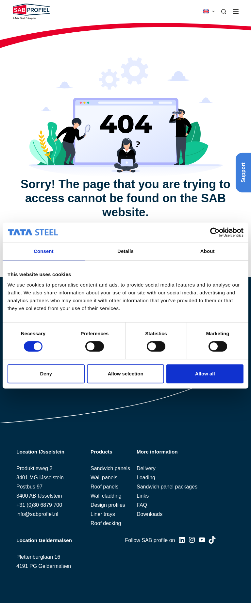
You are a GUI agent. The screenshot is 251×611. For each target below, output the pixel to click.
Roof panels (104, 486)
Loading (146, 477)
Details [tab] (125, 251)
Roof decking (106, 523)
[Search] (223, 11)
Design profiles (108, 505)
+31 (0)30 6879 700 (39, 505)
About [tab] (207, 251)
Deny (46, 373)
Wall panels (104, 477)
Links (143, 496)
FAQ (142, 505)
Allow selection (125, 373)
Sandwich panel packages (167, 486)
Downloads (149, 514)
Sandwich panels (110, 468)
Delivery (146, 468)
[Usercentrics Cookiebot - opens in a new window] (214, 232)
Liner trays (103, 514)
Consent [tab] (44, 251)
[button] (209, 11)
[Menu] (236, 11)
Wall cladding (106, 496)
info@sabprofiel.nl (37, 514)
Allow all (205, 373)
